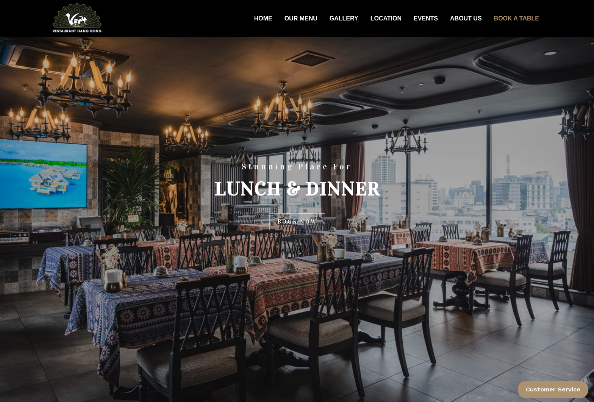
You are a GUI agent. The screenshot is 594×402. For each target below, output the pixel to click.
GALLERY (344, 18)
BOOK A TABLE (516, 18)
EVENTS (426, 18)
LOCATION (386, 18)
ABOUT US (466, 18)
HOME (263, 18)
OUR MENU (300, 18)
